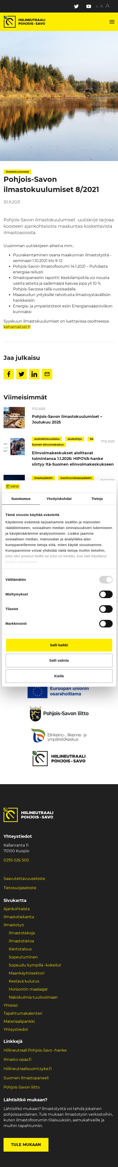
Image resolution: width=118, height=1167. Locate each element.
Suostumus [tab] (21, 499)
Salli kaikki (59, 645)
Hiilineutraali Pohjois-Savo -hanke (35, 1050)
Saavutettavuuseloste (24, 878)
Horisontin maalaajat (28, 989)
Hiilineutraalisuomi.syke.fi (28, 1068)
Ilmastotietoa (21, 941)
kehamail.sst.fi (17, 327)
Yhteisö (11, 1005)
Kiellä (59, 676)
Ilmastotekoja (22, 933)
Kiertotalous (20, 949)
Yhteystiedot (16, 1029)
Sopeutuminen (23, 957)
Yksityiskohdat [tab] (59, 499)
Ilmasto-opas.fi (17, 1059)
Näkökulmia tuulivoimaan (33, 997)
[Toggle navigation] (111, 22)
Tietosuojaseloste (20, 888)
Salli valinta (59, 661)
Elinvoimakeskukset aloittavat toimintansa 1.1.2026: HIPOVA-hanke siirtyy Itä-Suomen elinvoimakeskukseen (73, 459)
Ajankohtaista (17, 909)
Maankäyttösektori (26, 973)
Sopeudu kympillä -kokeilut (35, 965)
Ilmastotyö (14, 925)
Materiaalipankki (19, 1021)
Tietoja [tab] (97, 499)
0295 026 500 (16, 860)
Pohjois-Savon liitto (22, 1087)
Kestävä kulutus (24, 981)
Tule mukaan (26, 1144)
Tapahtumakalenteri (23, 1013)
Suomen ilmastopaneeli (26, 1078)
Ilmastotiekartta (19, 917)
